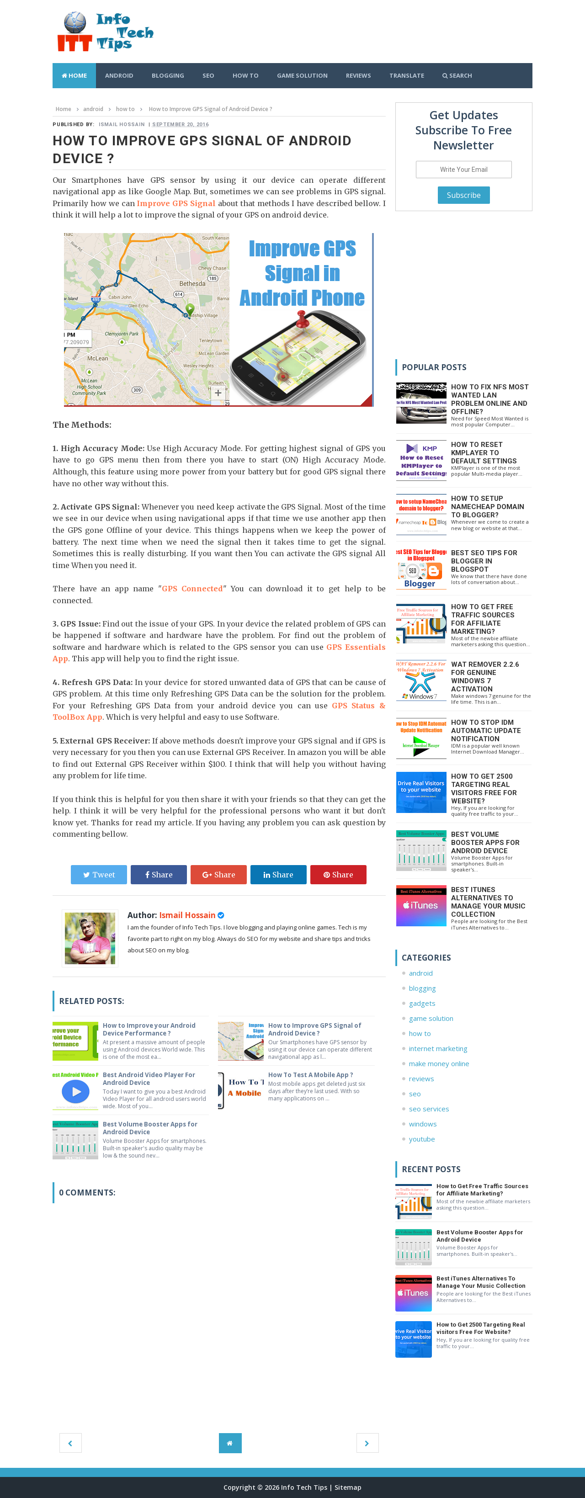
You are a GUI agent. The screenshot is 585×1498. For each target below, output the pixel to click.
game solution (431, 1018)
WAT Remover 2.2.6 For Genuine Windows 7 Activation (485, 676)
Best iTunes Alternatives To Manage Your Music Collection (488, 902)
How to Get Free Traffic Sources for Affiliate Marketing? (483, 619)
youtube (422, 1138)
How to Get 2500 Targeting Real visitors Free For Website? (484, 788)
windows (423, 1123)
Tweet (99, 874)
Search (457, 75)
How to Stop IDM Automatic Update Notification (486, 730)
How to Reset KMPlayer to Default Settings (484, 453)
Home (74, 75)
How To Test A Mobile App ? (314, 1074)
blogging (422, 988)
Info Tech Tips (304, 1487)
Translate (406, 75)
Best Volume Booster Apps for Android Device (152, 1128)
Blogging (168, 75)
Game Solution (302, 75)
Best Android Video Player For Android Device (151, 1078)
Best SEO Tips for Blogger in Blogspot (484, 561)
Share (159, 874)
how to (420, 1033)
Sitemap (348, 1487)
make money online (439, 1063)
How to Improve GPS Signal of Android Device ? (317, 1029)
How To (246, 75)
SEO (208, 75)
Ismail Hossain (188, 915)
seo (415, 1093)
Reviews (358, 75)
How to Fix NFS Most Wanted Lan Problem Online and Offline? (490, 399)
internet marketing (438, 1048)
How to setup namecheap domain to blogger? (487, 506)
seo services (429, 1108)
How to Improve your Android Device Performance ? (151, 1029)
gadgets (422, 1003)
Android (119, 75)
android (421, 972)
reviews (421, 1078)
